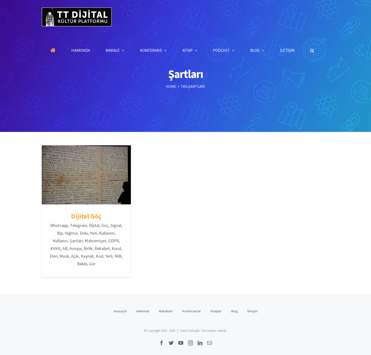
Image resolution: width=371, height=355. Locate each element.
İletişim (252, 311)
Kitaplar (216, 311)
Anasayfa (120, 311)
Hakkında (142, 311)
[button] (312, 50)
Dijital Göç (86, 216)
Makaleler (166, 311)
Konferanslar (191, 311)
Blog (234, 311)
